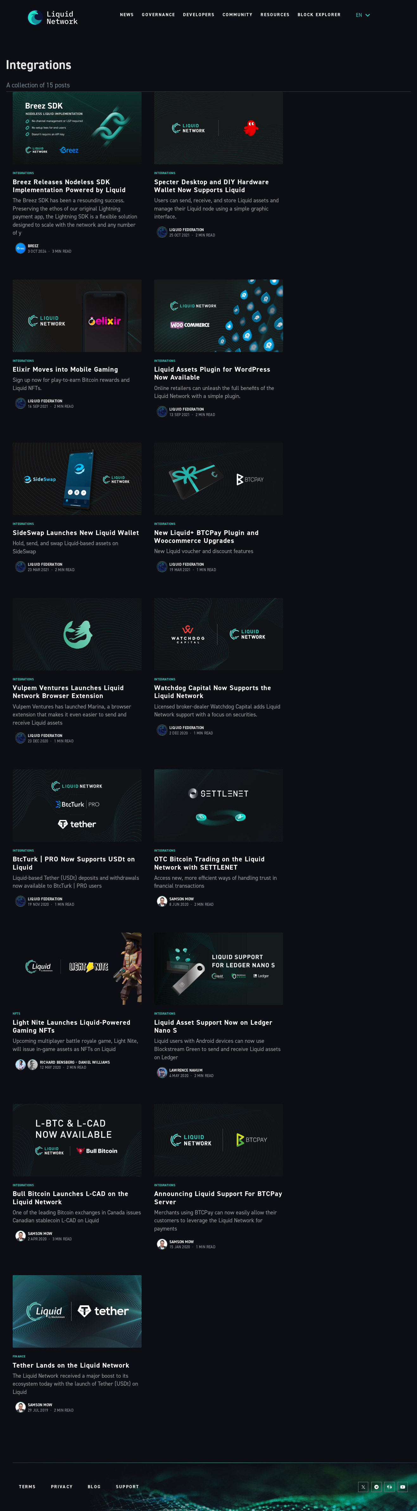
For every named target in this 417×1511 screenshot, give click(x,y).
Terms (27, 1487)
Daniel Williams (94, 1062)
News (127, 15)
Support (127, 1487)
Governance (158, 15)
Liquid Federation (186, 229)
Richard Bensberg (57, 1062)
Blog (94, 1487)
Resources (275, 15)
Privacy (62, 1487)
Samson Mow (181, 899)
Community (238, 15)
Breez (33, 246)
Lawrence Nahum (185, 1070)
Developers (199, 15)
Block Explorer (319, 15)
